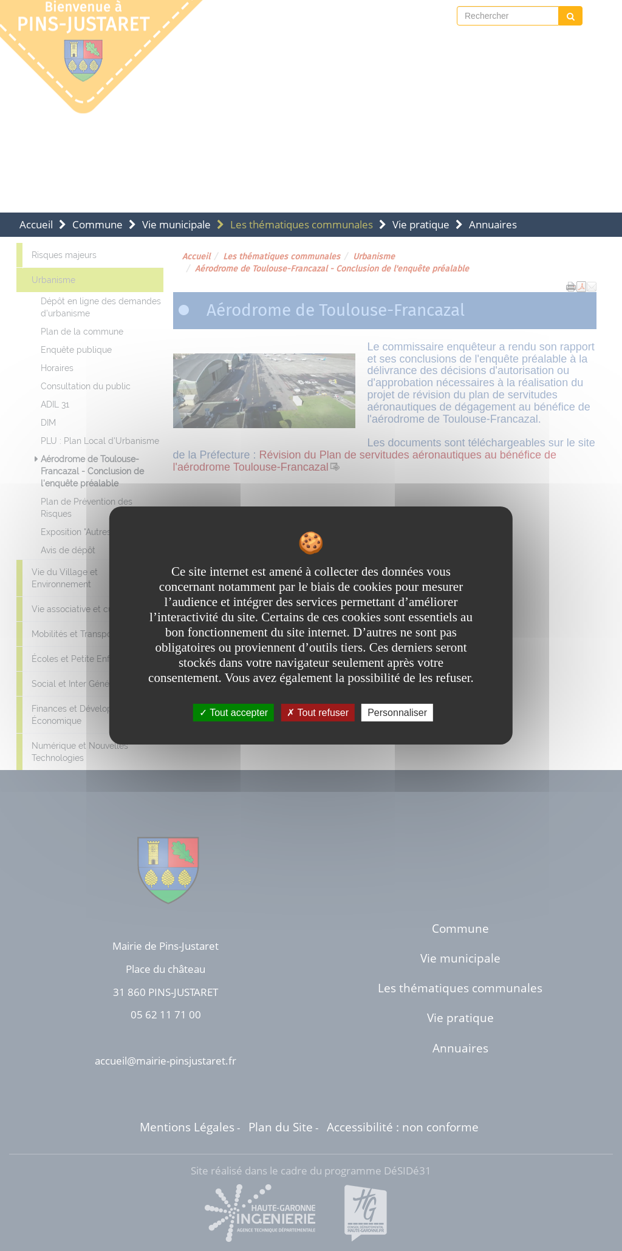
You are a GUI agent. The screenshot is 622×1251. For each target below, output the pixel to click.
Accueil (36, 224)
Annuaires (493, 224)
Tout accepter (233, 712)
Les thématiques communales (301, 224)
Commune (97, 224)
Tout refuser (318, 712)
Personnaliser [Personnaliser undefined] (397, 712)
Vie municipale (176, 224)
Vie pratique (420, 224)
